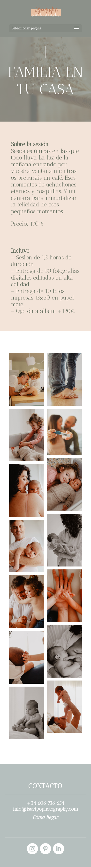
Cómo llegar (45, 817)
